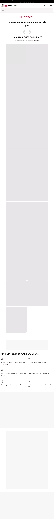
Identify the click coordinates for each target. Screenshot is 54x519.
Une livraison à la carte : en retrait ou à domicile (39, 386)
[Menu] (3, 5)
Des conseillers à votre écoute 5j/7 (38, 374)
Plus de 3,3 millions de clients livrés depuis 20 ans (13, 374)
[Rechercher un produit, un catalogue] (3, 10)
